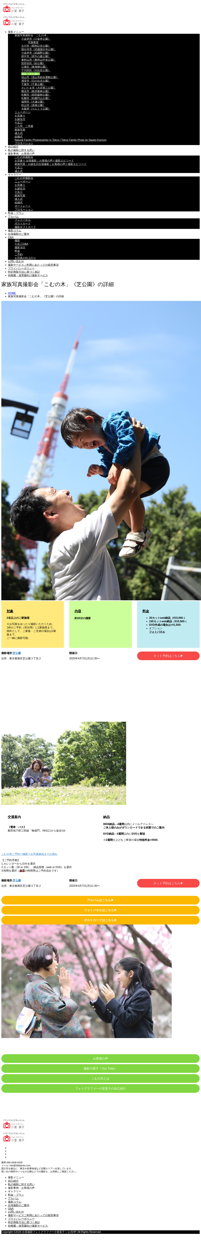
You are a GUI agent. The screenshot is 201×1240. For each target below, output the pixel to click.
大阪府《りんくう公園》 (36, 108)
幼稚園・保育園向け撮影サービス (28, 275)
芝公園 (17, 653)
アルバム (13, 216)
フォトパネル (23, 220)
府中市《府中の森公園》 (36, 56)
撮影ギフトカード (25, 227)
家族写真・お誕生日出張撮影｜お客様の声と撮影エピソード (51, 164)
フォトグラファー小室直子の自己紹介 (100, 1088)
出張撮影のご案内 (18, 234)
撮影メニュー (16, 31)
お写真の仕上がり (25, 257)
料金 (17, 250)
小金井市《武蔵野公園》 (36, 52)
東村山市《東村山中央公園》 (38, 59)
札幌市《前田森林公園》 (36, 94)
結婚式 (19, 136)
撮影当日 (20, 247)
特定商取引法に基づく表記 (24, 271)
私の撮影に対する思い (21, 150)
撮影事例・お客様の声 (21, 153)
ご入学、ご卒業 (24, 126)
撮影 (17, 240)
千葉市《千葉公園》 (33, 84)
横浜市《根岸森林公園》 (36, 91)
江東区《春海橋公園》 (34, 66)
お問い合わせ (16, 261)
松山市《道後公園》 (33, 105)
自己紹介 (13, 146)
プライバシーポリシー (21, 268)
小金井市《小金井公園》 (36, 38)
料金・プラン (16, 213)
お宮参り (20, 115)
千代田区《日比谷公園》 (36, 70)
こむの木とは (100, 1078)
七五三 (19, 122)
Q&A (11, 237)
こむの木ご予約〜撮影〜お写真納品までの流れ (29, 854)
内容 (78, 611)
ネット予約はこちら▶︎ (168, 656)
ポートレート (23, 206)
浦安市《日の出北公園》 (36, 80)
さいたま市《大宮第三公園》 (38, 87)
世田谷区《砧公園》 (33, 63)
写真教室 (33, 42)
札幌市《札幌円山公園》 (36, 98)
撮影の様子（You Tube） (100, 1068)
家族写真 (20, 129)
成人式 (19, 133)
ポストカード (23, 223)
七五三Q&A (21, 244)
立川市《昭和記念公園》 (36, 45)
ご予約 (19, 254)
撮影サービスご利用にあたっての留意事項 (33, 264)
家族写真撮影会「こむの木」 (32, 35)
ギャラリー (14, 174)
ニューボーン (23, 112)
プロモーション (24, 143)
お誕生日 (20, 119)
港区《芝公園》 (30, 73)
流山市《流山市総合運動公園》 (40, 77)
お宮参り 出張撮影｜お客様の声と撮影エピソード (44, 160)
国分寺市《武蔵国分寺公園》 (38, 49)
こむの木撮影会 (24, 157)
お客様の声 (100, 1058)
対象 (10, 611)
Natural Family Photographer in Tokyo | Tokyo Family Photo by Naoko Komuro (60, 140)
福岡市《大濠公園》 (33, 101)
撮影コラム (14, 230)
